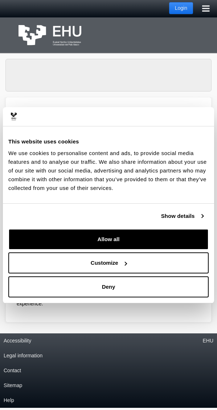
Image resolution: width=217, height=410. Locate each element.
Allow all (109, 239)
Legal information (23, 355)
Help (9, 400)
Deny (108, 287)
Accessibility (17, 341)
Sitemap (13, 385)
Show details (178, 216)
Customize (109, 263)
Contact (12, 370)
